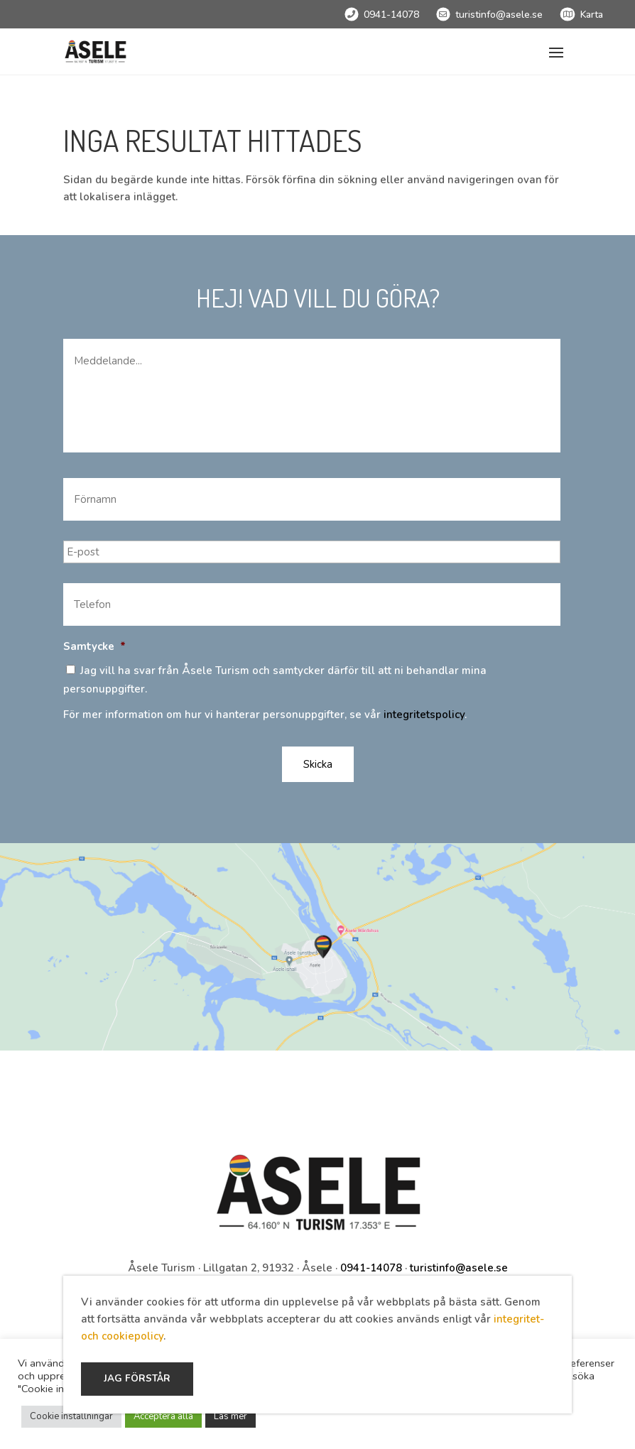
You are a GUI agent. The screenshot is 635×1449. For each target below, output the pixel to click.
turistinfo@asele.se (499, 14)
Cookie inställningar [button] (71, 1416)
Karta (591, 14)
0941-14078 (391, 14)
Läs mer (230, 1416)
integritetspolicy (424, 714)
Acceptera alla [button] (163, 1416)
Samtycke (94, 646)
